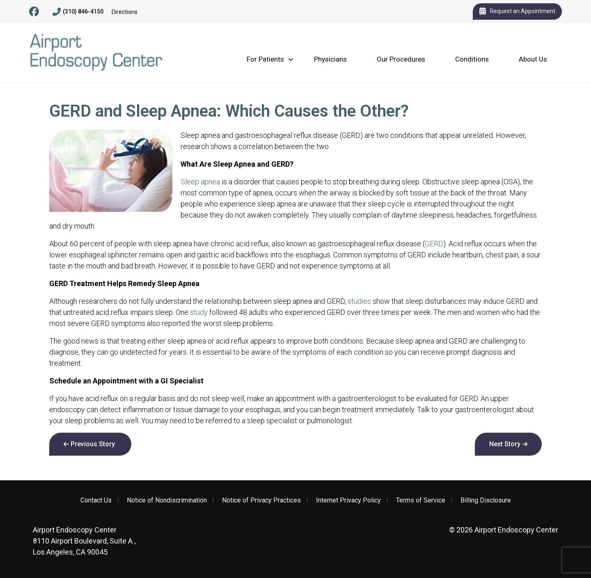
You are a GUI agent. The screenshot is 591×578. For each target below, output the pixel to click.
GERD (434, 243)
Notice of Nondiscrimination (167, 500)
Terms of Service (420, 500)
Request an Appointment (517, 11)
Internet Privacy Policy (348, 500)
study (199, 312)
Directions (124, 12)
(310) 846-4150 (78, 12)
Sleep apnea (200, 181)
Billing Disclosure (485, 500)
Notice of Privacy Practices (261, 500)
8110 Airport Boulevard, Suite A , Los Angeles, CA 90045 (84, 540)
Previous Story (93, 444)
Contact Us (96, 500)
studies (359, 301)
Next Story (504, 444)
